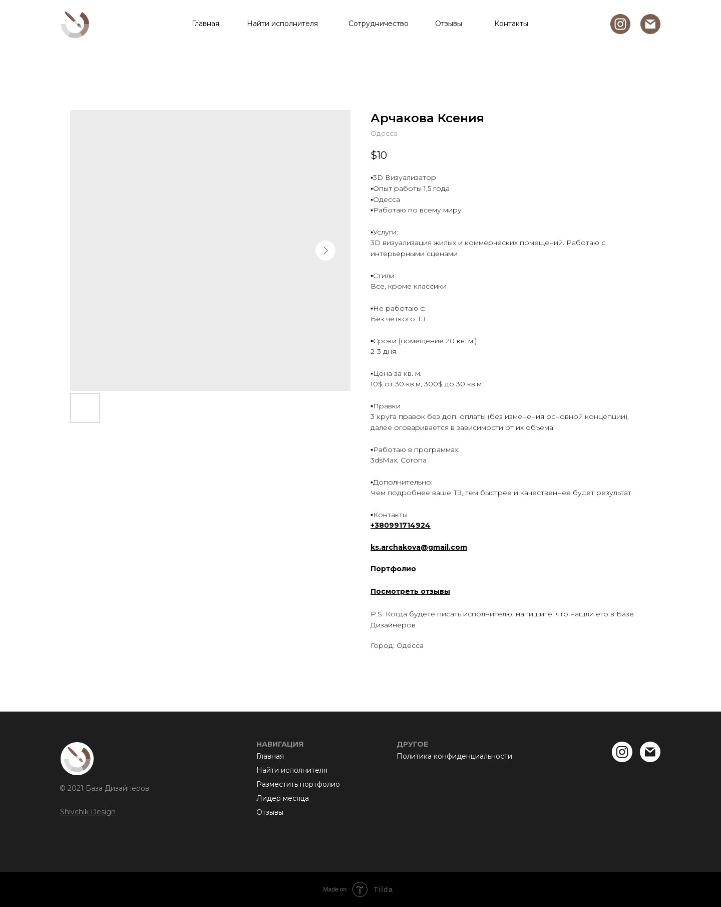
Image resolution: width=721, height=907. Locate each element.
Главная (205, 23)
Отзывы (448, 23)
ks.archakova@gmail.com (419, 547)
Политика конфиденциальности (454, 756)
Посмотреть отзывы (410, 591)
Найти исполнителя (282, 23)
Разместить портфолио (298, 784)
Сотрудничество (378, 23)
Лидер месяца (282, 798)
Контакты (511, 23)
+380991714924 (401, 525)
